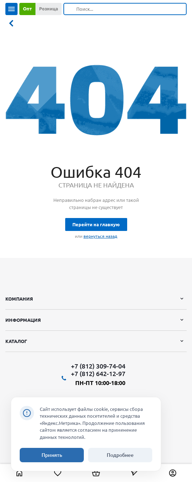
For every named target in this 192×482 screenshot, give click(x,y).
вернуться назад (100, 236)
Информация (23, 320)
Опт (27, 8)
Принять (52, 455)
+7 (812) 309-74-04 (98, 366)
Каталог (16, 341)
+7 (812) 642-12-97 (98, 373)
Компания (19, 298)
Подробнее (120, 455)
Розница (48, 8)
